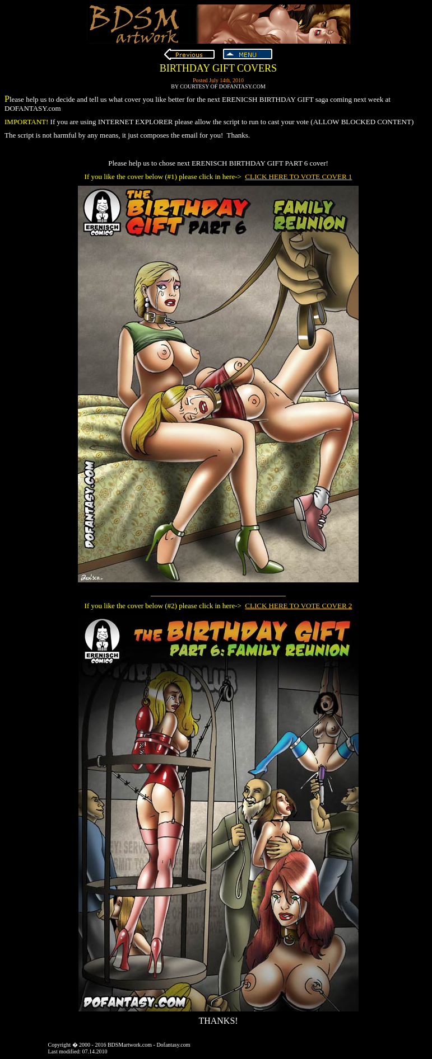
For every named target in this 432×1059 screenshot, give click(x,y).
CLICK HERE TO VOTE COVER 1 (298, 176)
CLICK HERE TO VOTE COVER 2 (298, 605)
